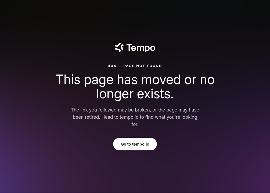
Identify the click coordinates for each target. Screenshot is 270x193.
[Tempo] (135, 47)
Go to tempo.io (135, 144)
